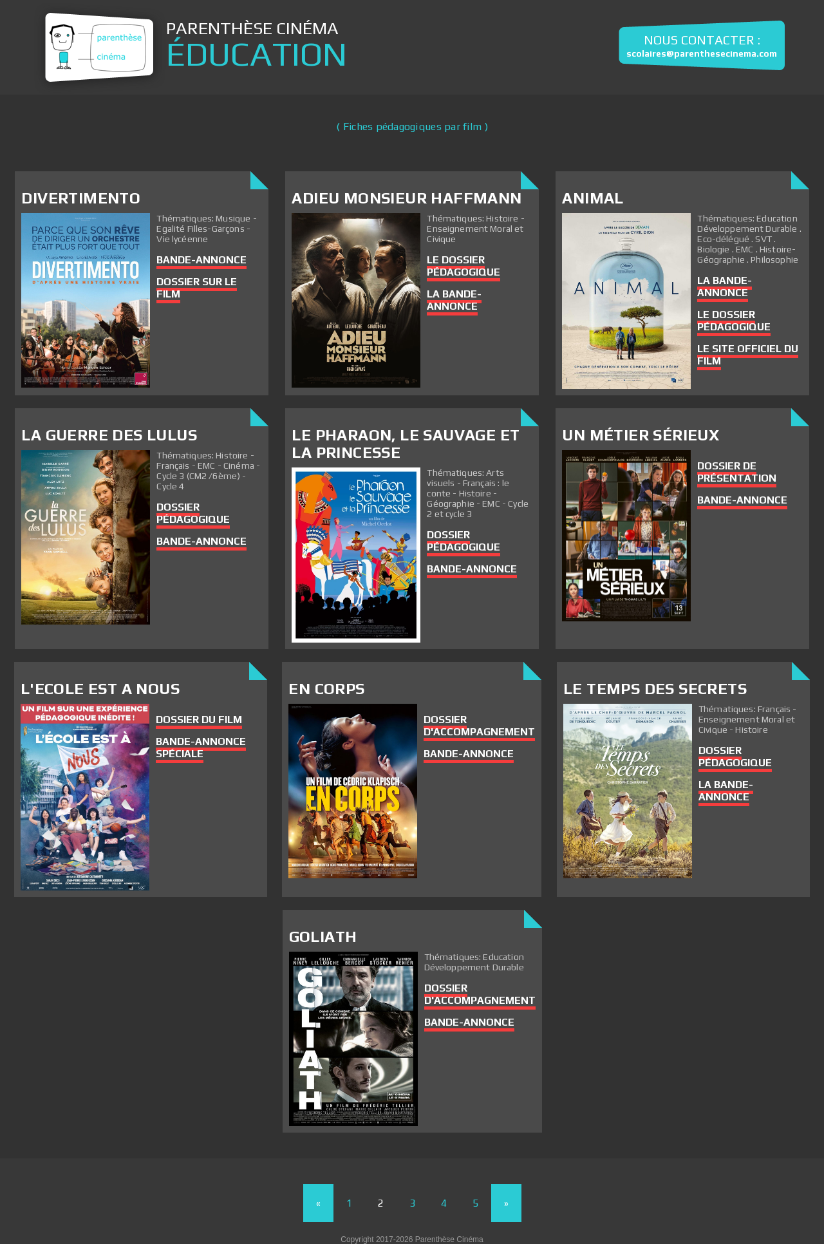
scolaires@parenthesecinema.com (701, 53)
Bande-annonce (201, 260)
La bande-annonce (454, 300)
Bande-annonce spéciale (201, 747)
